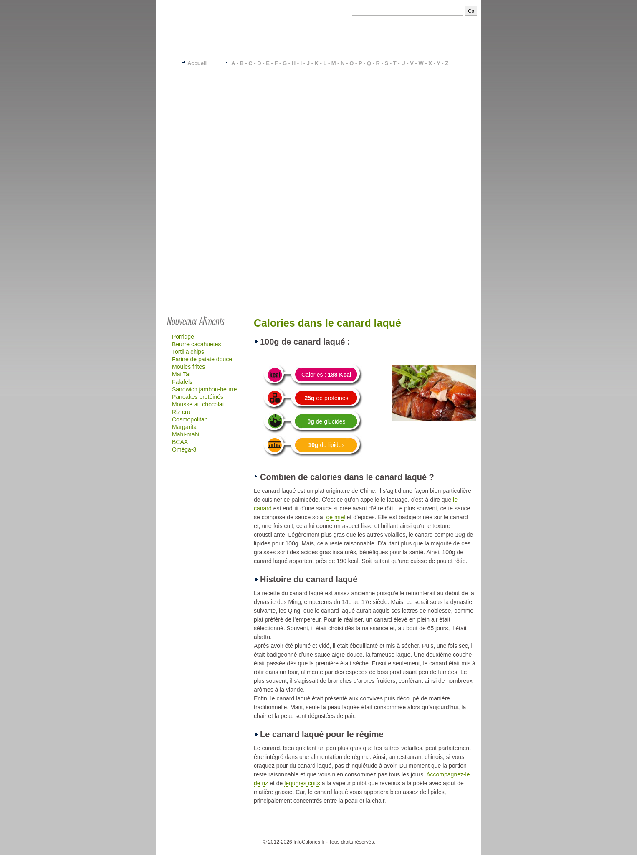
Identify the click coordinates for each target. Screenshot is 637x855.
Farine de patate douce (202, 359)
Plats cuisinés (441, 117)
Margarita (184, 427)
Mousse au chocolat (198, 404)
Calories (296, 829)
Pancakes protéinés (197, 396)
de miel (335, 517)
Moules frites (188, 366)
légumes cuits (302, 783)
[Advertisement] (318, 247)
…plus (446, 173)
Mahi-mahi (185, 434)
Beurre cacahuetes (196, 344)
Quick (430, 159)
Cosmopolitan (190, 419)
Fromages (436, 131)
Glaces (432, 166)
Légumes (435, 88)
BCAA (180, 442)
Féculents (436, 102)
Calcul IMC (375, 829)
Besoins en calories (334, 829)
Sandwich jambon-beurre (204, 389)
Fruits (430, 95)
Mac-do (433, 152)
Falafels (182, 381)
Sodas (431, 138)
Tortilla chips (188, 351)
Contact (272, 829)
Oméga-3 (184, 449)
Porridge (183, 336)
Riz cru (181, 411)
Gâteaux (434, 145)
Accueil (197, 63)
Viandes (433, 110)
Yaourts (433, 124)
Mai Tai (181, 374)
